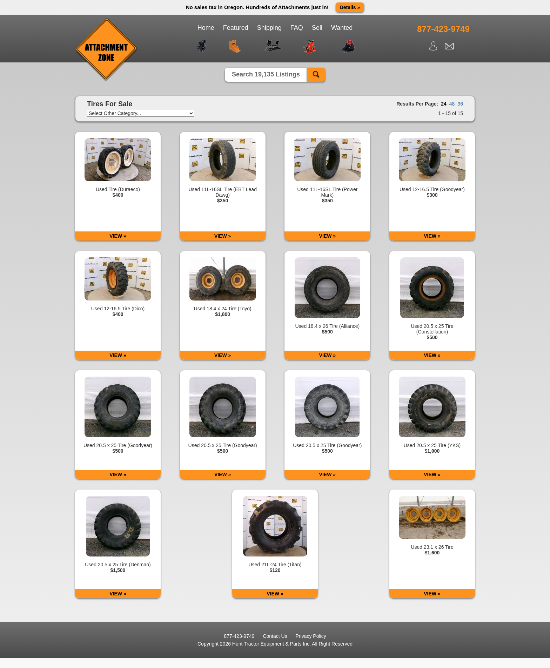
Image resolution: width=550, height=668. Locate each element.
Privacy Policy (311, 636)
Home (205, 27)
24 (444, 104)
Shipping (269, 27)
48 (452, 104)
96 (460, 104)
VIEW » (117, 236)
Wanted (342, 27)
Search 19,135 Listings (266, 74)
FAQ (296, 27)
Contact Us (275, 636)
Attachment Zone (106, 49)
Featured (235, 27)
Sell (317, 27)
